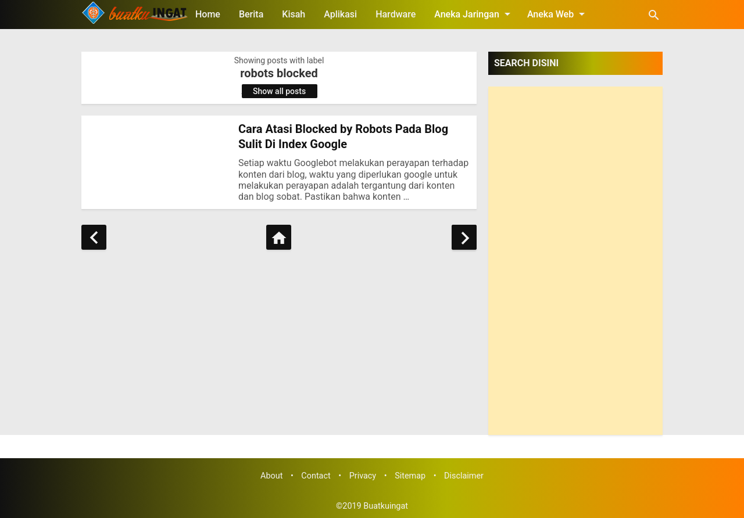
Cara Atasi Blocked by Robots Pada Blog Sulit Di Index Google (343, 136)
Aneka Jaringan (474, 14)
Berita (251, 14)
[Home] (278, 237)
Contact (315, 476)
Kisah (293, 14)
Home (207, 14)
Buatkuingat (385, 506)
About (271, 476)
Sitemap (410, 476)
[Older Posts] (464, 237)
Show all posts (279, 91)
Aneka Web (558, 14)
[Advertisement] (575, 261)
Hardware (395, 14)
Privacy (363, 476)
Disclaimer (464, 476)
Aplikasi (340, 14)
